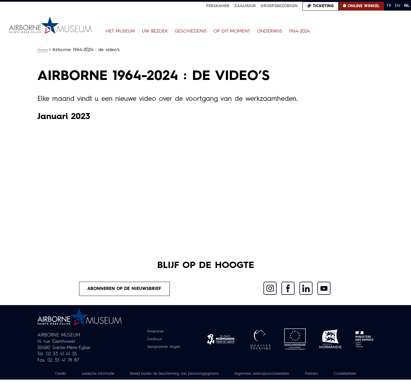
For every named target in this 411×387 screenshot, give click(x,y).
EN (397, 6)
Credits (67, 375)
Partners (342, 375)
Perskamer (217, 6)
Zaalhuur (245, 6)
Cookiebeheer (205, 381)
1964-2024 (299, 31)
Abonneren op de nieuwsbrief (124, 289)
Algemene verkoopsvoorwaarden (288, 375)
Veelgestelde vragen (164, 348)
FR (389, 6)
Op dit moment (231, 31)
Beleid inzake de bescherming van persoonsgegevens (192, 375)
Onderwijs (269, 31)
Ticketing (323, 6)
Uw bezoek (155, 31)
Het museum (120, 31)
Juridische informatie (108, 375)
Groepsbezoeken (279, 6)
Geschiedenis (191, 31)
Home (42, 50)
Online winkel (363, 6)
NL (406, 6)
